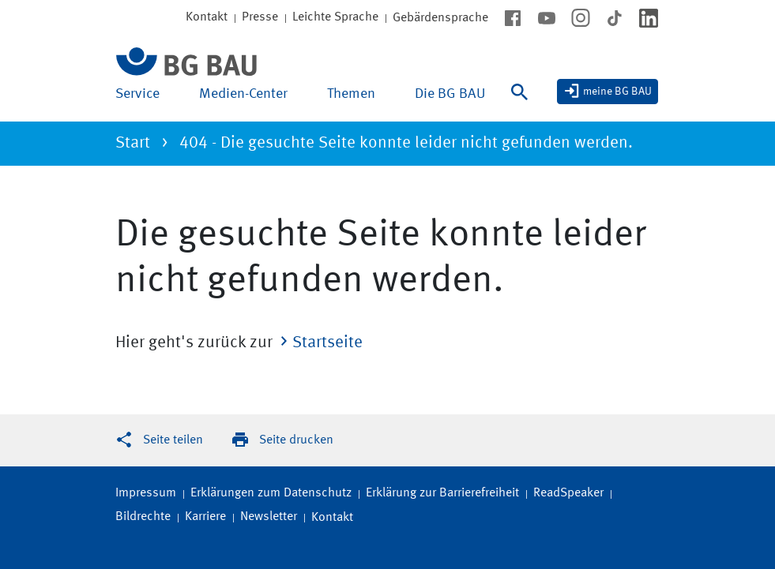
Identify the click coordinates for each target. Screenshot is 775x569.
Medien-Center (243, 94)
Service (137, 94)
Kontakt (332, 517)
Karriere (205, 517)
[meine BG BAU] (607, 91)
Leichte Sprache (335, 17)
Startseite (327, 343)
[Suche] (523, 102)
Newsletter (268, 517)
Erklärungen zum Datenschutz (271, 493)
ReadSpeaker (568, 493)
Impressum (145, 493)
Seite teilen (173, 440)
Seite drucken (296, 440)
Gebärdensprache (440, 18)
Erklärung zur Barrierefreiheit (442, 493)
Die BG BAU (450, 94)
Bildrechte (143, 517)
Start (132, 143)
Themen (351, 94)
